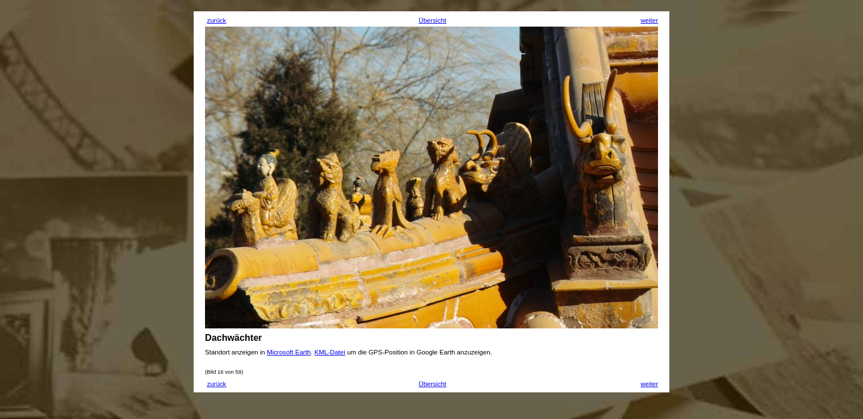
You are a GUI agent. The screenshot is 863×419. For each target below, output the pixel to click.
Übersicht (432, 20)
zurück (216, 20)
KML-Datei (329, 352)
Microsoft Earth (289, 352)
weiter (649, 20)
